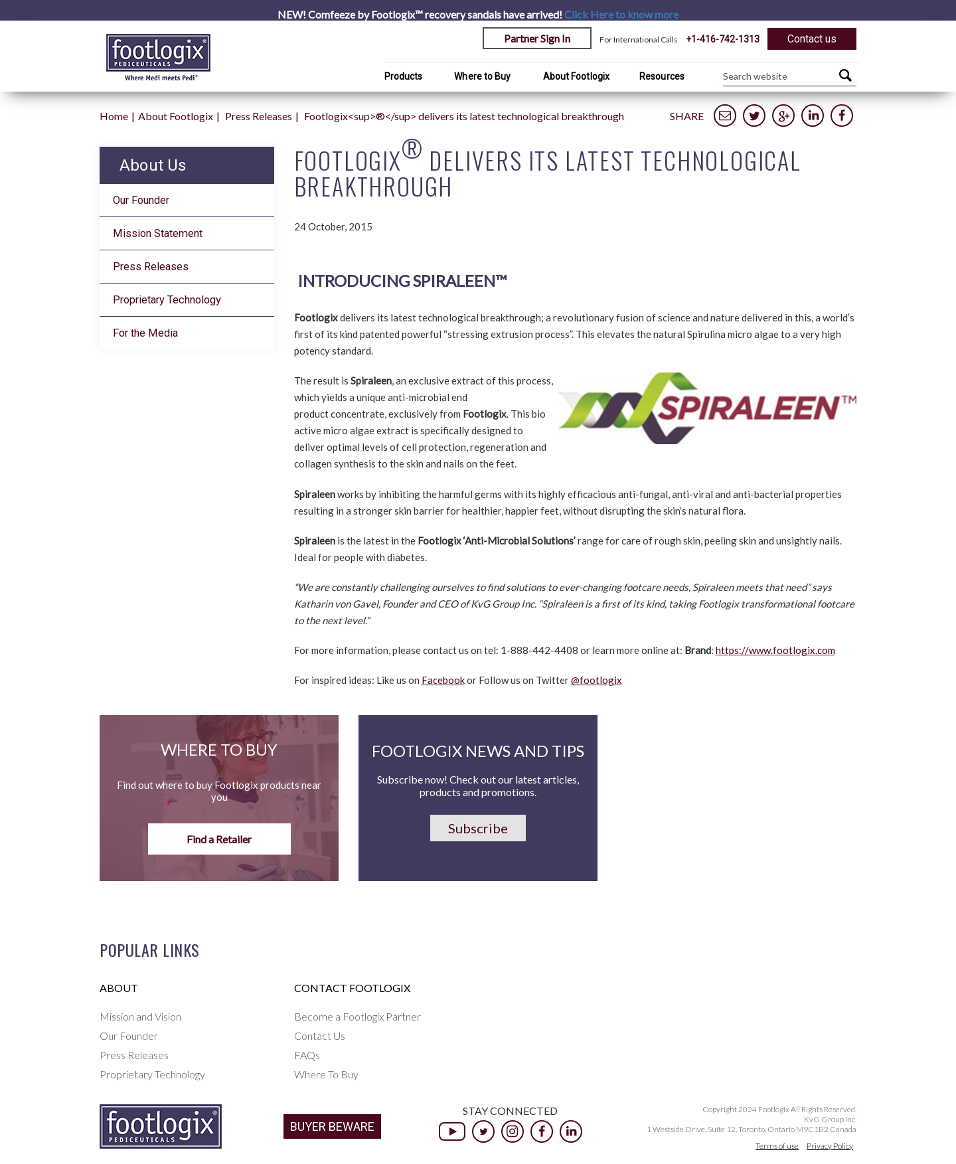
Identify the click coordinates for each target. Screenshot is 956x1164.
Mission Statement (157, 233)
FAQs (307, 1054)
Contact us (811, 39)
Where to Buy (482, 76)
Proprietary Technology (167, 299)
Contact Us (319, 1035)
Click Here (621, 14)
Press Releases (258, 116)
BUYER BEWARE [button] (332, 1126)
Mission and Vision (140, 1016)
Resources (661, 76)
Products (403, 76)
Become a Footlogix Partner (357, 1016)
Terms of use (777, 1146)
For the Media (145, 333)
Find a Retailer (219, 839)
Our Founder (141, 200)
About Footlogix (576, 76)
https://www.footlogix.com (775, 650)
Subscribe (478, 828)
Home (114, 116)
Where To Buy (326, 1074)
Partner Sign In (537, 38)
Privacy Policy (830, 1146)
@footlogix (596, 680)
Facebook (443, 680)
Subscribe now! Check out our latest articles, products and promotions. (478, 785)
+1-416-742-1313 (722, 39)
